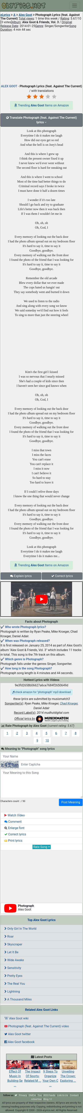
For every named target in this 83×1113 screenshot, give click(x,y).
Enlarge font (14, 828)
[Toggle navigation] (74, 5)
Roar (9, 936)
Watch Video (14, 815)
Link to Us (62, 1095)
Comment (13, 821)
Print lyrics (13, 840)
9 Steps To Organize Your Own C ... (50, 1075)
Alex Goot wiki (16, 1018)
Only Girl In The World (20, 928)
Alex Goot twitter (17, 1034)
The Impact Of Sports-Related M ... (33, 1073)
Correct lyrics (62, 576)
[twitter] (16, 1095)
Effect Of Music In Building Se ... (15, 1075)
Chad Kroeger (69, 703)
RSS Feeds (49, 1095)
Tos (40, 1095)
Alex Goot (25, 15)
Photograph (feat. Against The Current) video (36, 1026)
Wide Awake (14, 960)
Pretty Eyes (13, 976)
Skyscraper (13, 944)
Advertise (36, 1099)
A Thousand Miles (18, 999)
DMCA (32, 1095)
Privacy (23, 1095)
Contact (74, 1095)
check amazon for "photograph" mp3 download (41, 692)
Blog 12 (47, 1099)
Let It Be (11, 952)
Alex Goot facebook (19, 1042)
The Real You (14, 983)
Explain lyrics (21, 576)
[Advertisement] (41, 57)
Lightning (12, 991)
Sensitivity (12, 968)
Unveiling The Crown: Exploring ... (68, 1072)
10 (47, 740)
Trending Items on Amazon (41, 105)
